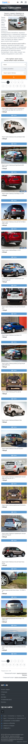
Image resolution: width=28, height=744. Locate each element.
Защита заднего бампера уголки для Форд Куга (12, 448)
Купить (14, 115)
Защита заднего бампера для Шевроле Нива (12, 420)
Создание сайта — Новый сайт (22, 741)
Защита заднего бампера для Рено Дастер (11, 391)
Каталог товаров (5, 689)
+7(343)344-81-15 (7, 720)
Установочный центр (6, 699)
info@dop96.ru (6, 728)
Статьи (3, 694)
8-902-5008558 (16, 720)
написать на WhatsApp (9, 723)
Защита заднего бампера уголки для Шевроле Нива (13, 136)
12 (24, 86)
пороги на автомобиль (20, 677)
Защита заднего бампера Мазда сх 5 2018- (11, 250)
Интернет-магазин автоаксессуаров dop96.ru (13, 43)
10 (17, 86)
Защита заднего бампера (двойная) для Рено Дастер (14, 505)
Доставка (3, 697)
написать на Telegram (8, 725)
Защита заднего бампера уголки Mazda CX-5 (12, 335)
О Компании (4, 692)
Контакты (3, 702)
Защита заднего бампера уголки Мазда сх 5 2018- (13, 193)
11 (20, 86)
